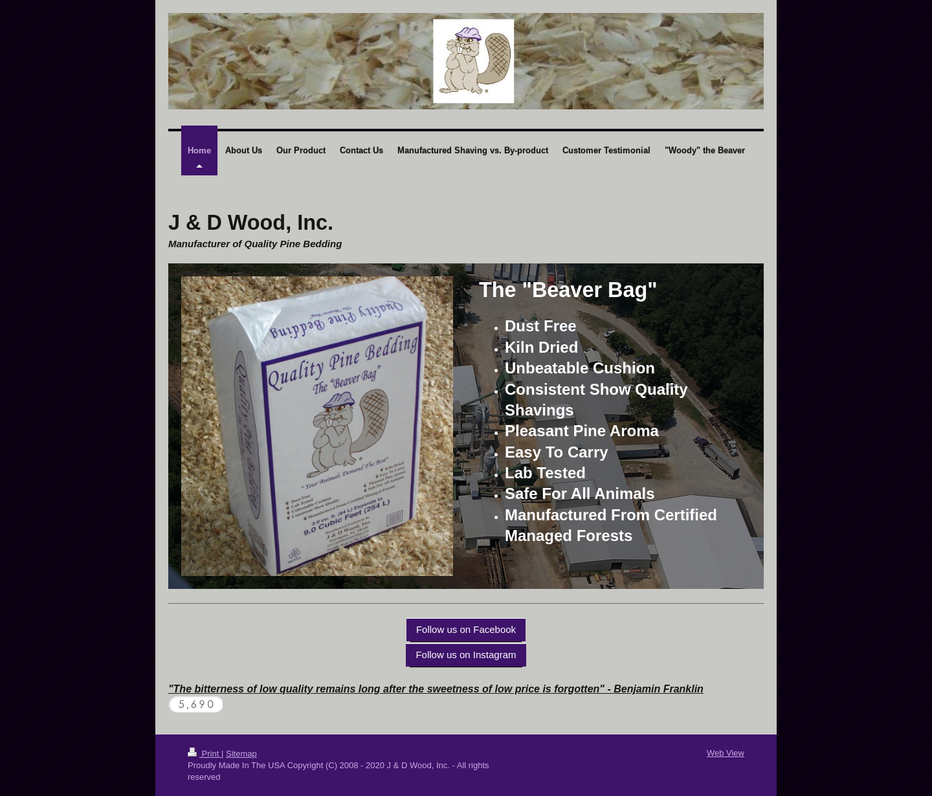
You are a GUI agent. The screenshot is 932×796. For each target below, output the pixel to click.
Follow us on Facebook (466, 629)
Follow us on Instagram (466, 654)
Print (204, 753)
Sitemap (241, 753)
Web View (725, 753)
